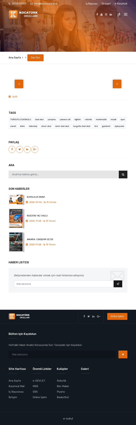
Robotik (61, 380)
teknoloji (33, 126)
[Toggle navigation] (125, 14)
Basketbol (63, 397)
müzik (113, 119)
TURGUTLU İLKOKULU (20, 119)
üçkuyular (119, 126)
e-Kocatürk (121, 3)
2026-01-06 (34, 202)
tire (96, 126)
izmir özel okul (62, 126)
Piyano (61, 391)
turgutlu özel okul (81, 126)
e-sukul (68, 418)
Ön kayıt (106, 3)
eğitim (78, 119)
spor (123, 119)
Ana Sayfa (15, 57)
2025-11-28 (33, 221)
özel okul (39, 119)
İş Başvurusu (16, 391)
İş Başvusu (92, 3)
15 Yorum (49, 202)
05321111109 (17, 3)
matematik (101, 119)
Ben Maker (63, 386)
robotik (88, 119)
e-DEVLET (39, 380)
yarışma (52, 119)
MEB (35, 386)
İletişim (13, 397)
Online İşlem (117, 316)
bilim (22, 126)
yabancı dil (65, 119)
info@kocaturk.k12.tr (43, 3)
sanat (13, 126)
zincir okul (46, 126)
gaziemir (106, 126)
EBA (35, 391)
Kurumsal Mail (16, 386)
